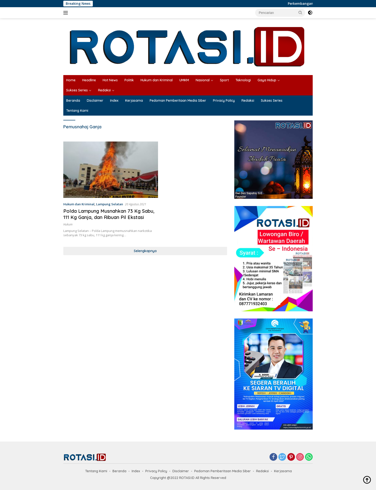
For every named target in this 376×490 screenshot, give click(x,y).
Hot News (110, 80)
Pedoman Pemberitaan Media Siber (178, 100)
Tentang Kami (77, 110)
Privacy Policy (224, 100)
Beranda (73, 100)
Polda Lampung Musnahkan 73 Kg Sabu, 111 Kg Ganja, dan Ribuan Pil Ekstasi (108, 214)
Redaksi (104, 90)
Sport (224, 80)
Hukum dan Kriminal (157, 80)
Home (71, 80)
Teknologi (243, 80)
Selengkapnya (145, 251)
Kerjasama (134, 100)
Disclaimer (95, 100)
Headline (89, 80)
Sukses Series (77, 90)
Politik (129, 80)
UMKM (184, 80)
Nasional (203, 80)
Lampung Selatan (109, 204)
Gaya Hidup (267, 80)
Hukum (67, 224)
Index (114, 100)
